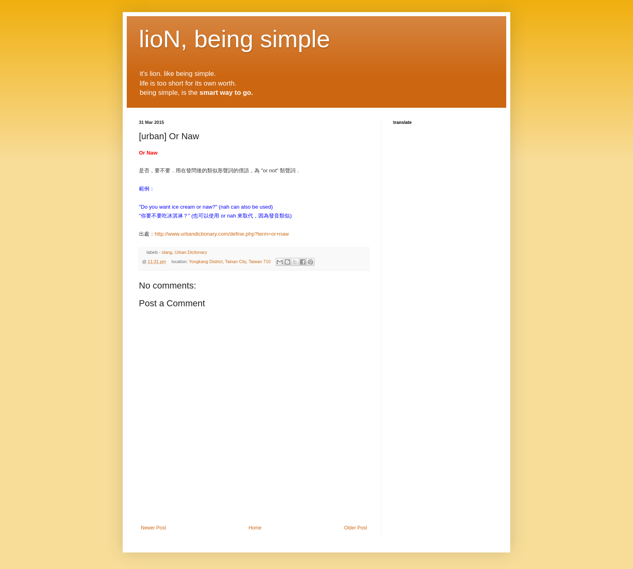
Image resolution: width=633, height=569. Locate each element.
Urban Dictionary (190, 252)
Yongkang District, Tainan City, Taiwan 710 (229, 261)
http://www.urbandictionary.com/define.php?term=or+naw (222, 234)
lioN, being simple (234, 38)
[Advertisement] (253, 503)
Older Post (355, 528)
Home (255, 528)
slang (167, 252)
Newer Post (153, 528)
